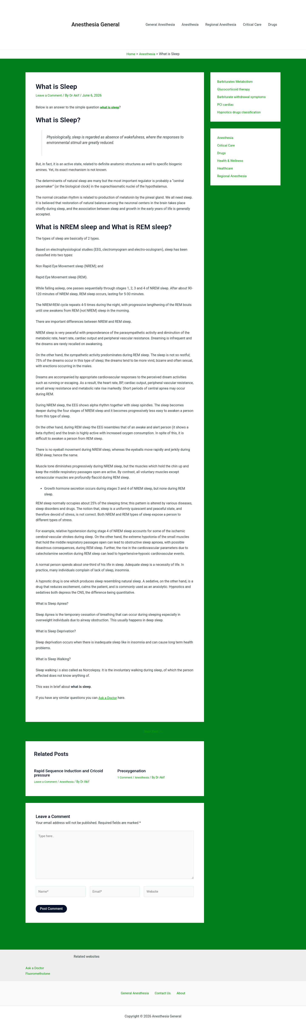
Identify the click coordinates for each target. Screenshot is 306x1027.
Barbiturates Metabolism (235, 82)
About (179, 993)
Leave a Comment (49, 95)
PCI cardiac (225, 104)
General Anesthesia (160, 25)
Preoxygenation (132, 770)
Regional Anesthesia (220, 25)
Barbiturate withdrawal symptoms (242, 97)
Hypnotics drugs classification (240, 112)
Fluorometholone (38, 973)
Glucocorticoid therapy (234, 89)
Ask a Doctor (108, 698)
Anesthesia (190, 25)
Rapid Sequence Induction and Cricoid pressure (70, 773)
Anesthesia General (95, 24)
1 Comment (125, 777)
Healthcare (225, 168)
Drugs (272, 25)
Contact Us (163, 993)
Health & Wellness (230, 161)
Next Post (153, 731)
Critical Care (252, 25)
